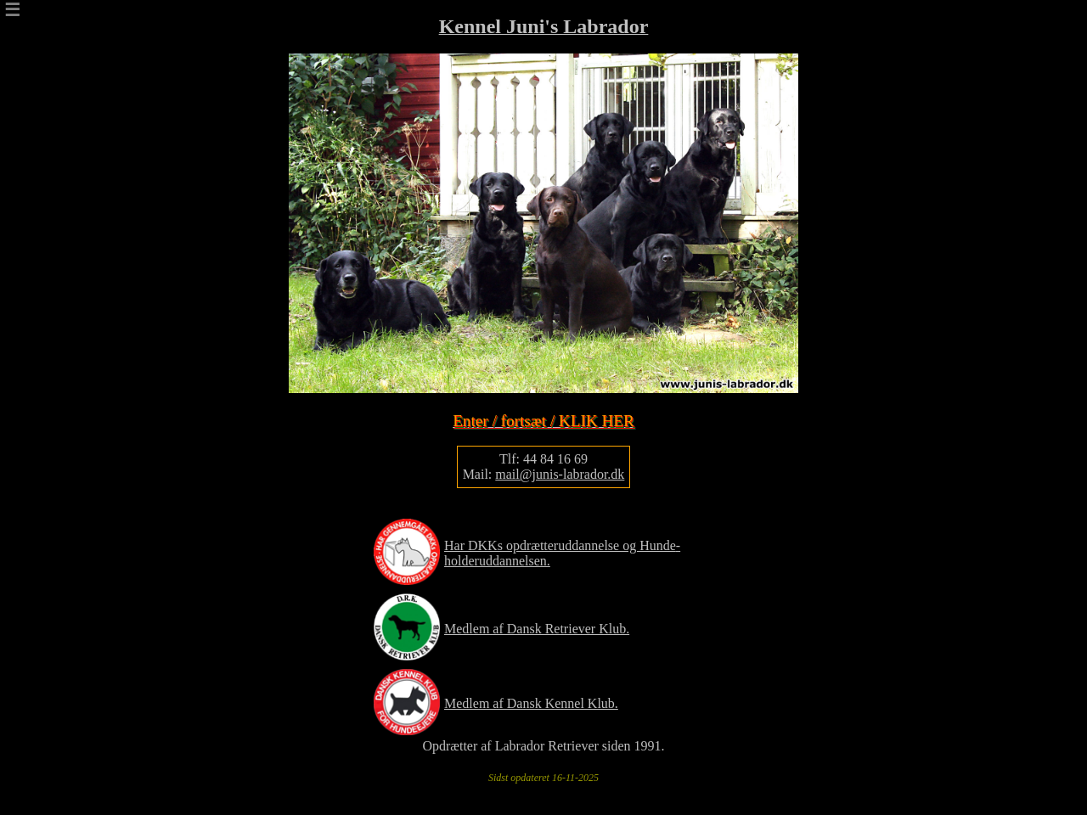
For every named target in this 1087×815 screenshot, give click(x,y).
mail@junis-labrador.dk (559, 474)
